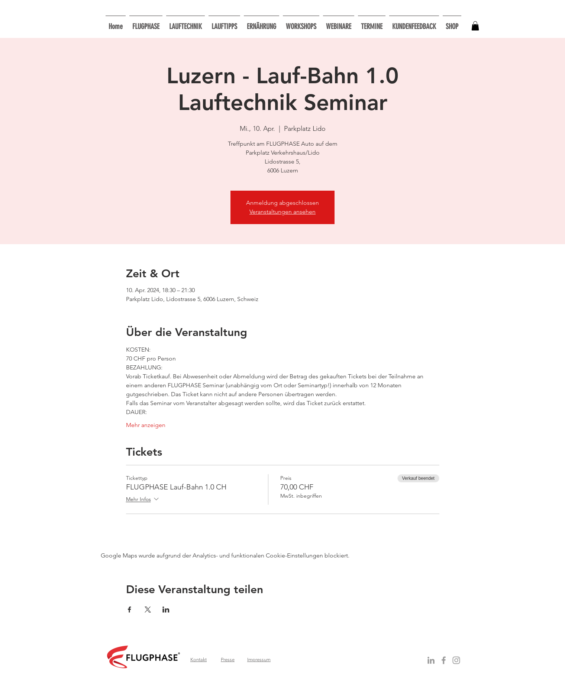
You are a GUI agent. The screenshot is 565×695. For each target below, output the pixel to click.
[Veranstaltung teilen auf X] (147, 609)
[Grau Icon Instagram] (456, 660)
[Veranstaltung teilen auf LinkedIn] (166, 609)
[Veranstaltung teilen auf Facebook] (129, 609)
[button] (301, 23)
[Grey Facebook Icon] (444, 660)
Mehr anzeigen (145, 425)
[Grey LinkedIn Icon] (431, 660)
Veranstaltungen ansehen (282, 211)
